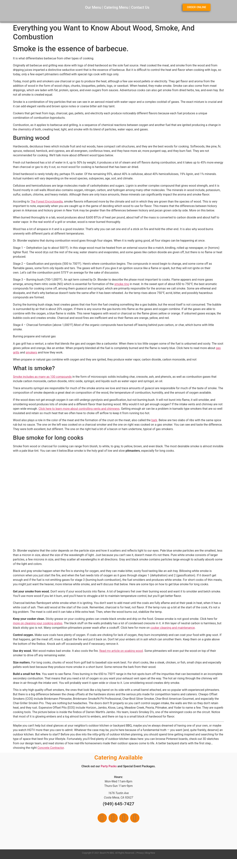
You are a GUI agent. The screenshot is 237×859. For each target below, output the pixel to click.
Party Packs (109, 766)
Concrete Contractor (50, 747)
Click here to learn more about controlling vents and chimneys (79, 408)
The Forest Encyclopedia (46, 201)
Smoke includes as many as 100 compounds (42, 376)
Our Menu (93, 7)
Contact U (139, 7)
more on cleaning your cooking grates (37, 623)
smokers (31, 352)
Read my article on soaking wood (121, 651)
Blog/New (150, 853)
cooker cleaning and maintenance (172, 627)
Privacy (140, 853)
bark (154, 420)
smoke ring (121, 284)
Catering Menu (116, 7)
